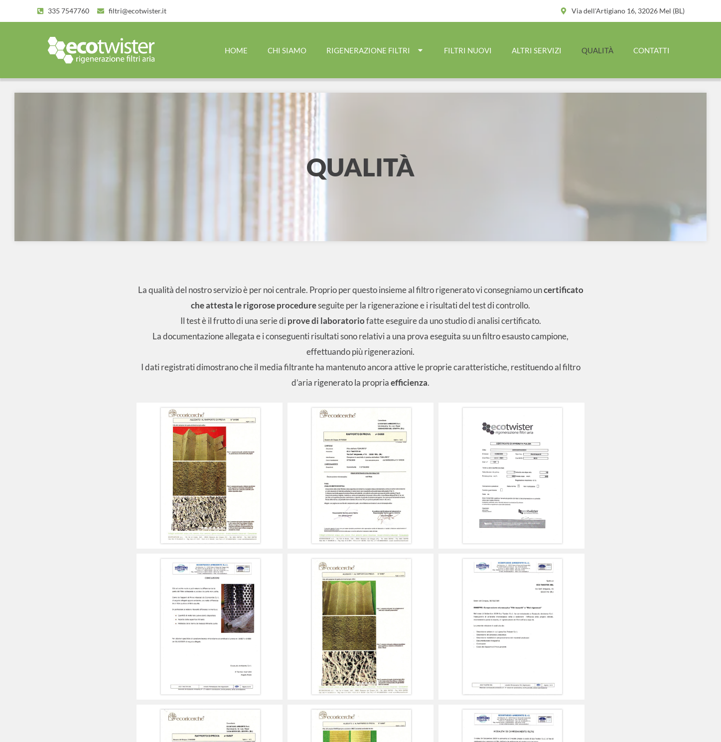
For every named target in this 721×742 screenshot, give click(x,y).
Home (236, 50)
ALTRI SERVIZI (537, 50)
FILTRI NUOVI (468, 50)
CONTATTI (651, 50)
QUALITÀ (597, 50)
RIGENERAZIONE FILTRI (375, 50)
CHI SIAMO (287, 50)
